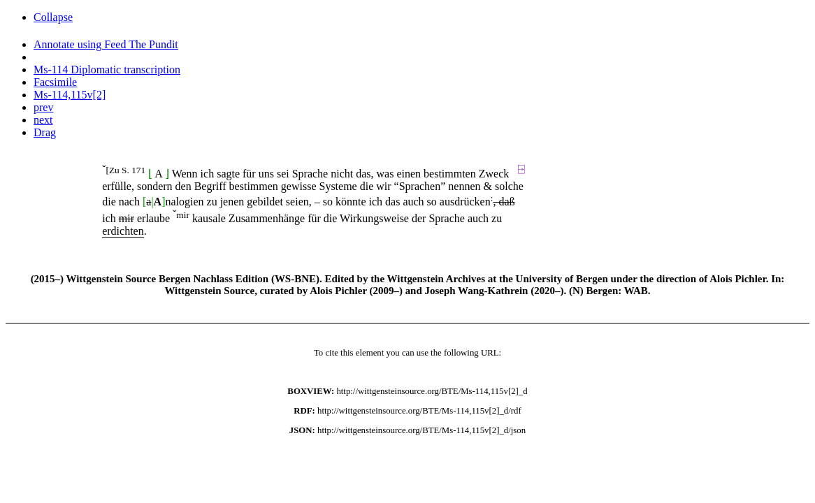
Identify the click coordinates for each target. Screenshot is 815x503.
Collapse (53, 17)
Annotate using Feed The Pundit (106, 44)
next (43, 120)
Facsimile (55, 82)
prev (43, 107)
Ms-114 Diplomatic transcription (107, 69)
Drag (45, 132)
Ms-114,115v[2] (70, 95)
